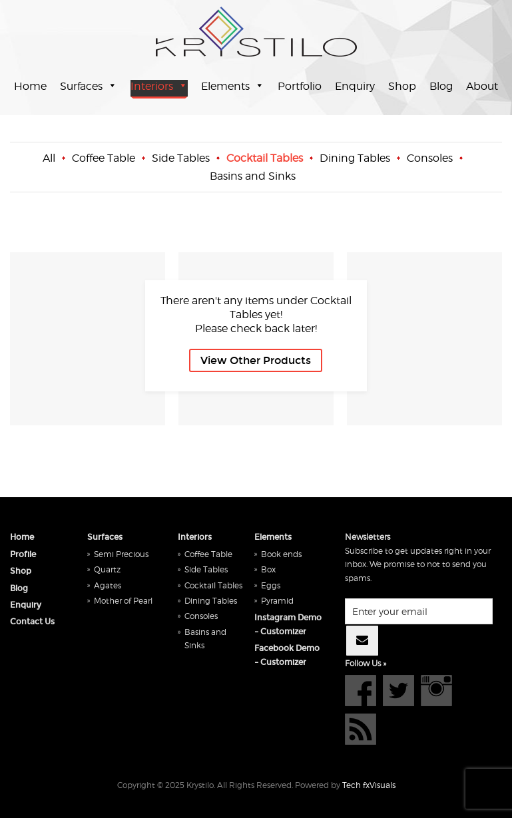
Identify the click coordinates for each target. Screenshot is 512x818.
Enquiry (355, 86)
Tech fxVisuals (368, 785)
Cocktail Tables (264, 158)
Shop (402, 86)
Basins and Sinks (253, 176)
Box (268, 569)
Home (30, 86)
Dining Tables (355, 158)
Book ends (281, 554)
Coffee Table (103, 158)
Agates (107, 585)
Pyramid (277, 601)
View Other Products (255, 360)
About (482, 86)
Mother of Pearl (123, 601)
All (49, 158)
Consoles (430, 158)
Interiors (151, 86)
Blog (441, 86)
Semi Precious (121, 554)
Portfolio (300, 86)
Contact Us (32, 621)
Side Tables (181, 158)
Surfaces (81, 86)
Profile (23, 554)
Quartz (107, 569)
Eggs (270, 585)
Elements (225, 86)
